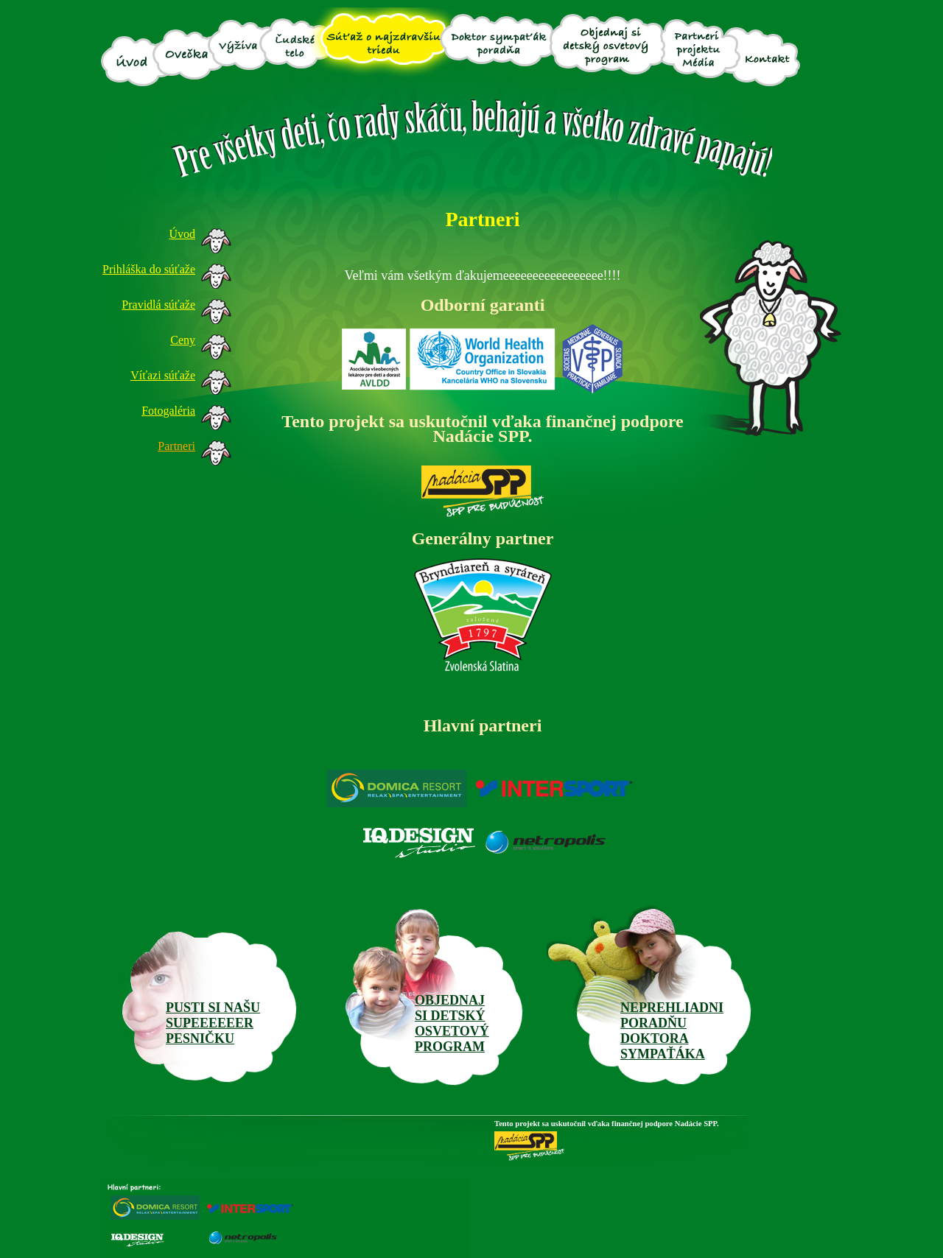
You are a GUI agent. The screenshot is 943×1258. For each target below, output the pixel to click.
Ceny (182, 340)
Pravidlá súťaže (158, 304)
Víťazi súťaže (162, 375)
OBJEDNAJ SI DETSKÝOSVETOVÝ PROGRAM (452, 1023)
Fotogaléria (168, 410)
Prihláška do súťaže (148, 269)
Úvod (182, 234)
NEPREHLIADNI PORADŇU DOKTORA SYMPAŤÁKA (671, 1030)
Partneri (176, 446)
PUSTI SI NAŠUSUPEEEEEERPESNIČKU (213, 1023)
